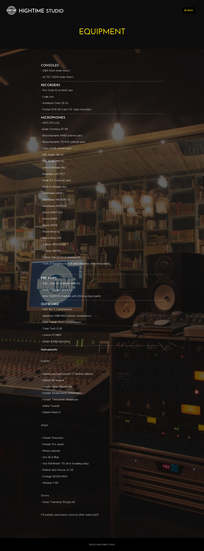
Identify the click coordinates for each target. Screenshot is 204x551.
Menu (188, 10)
